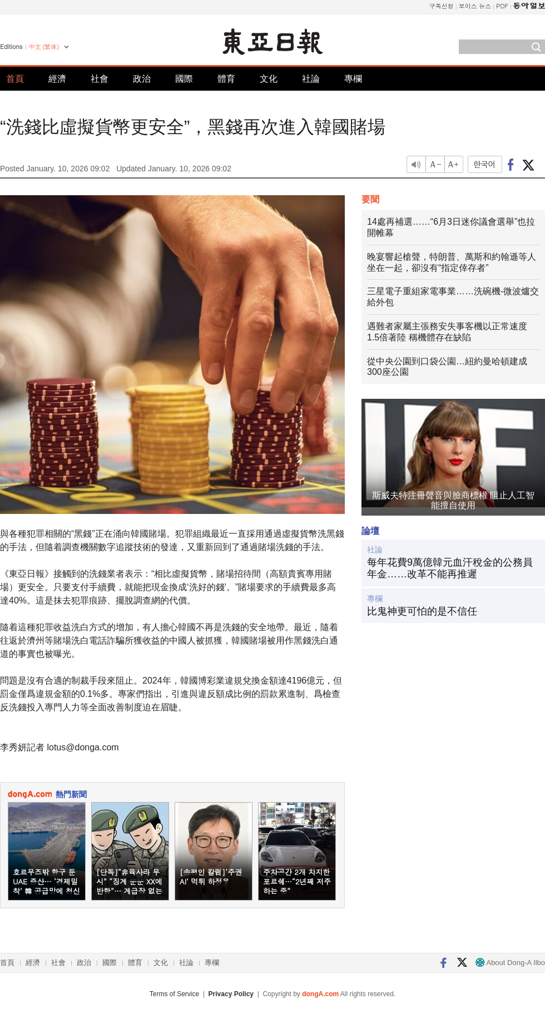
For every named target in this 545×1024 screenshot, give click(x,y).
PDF (502, 6)
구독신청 (441, 6)
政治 (142, 78)
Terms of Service (174, 994)
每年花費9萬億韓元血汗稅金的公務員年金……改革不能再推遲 (450, 568)
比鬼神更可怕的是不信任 (422, 611)
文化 (269, 78)
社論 (311, 78)
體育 (226, 78)
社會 (99, 78)
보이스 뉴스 (475, 6)
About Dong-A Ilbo (510, 962)
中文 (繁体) (44, 46)
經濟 (57, 78)
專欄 (353, 78)
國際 (184, 78)
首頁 (15, 78)
